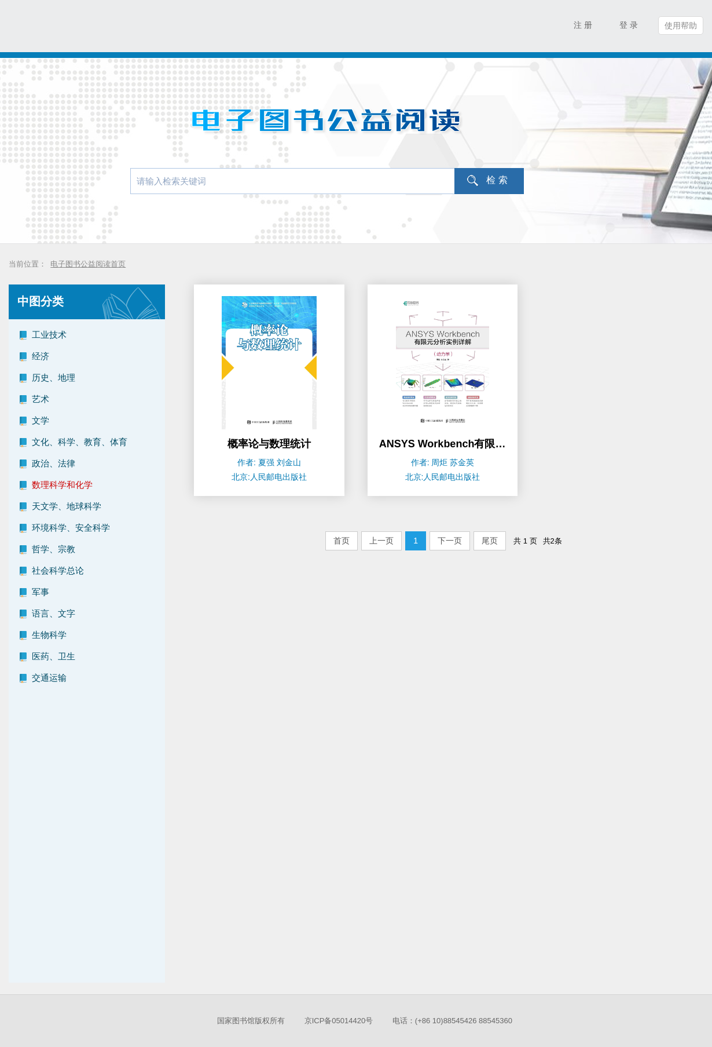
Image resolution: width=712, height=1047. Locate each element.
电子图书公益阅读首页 (88, 264)
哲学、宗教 (53, 549)
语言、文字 (53, 613)
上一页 (381, 540)
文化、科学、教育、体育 (79, 442)
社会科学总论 (58, 570)
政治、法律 (53, 463)
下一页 (450, 540)
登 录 (628, 25)
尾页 (490, 540)
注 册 (583, 25)
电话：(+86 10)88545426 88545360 (452, 1020)
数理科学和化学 (62, 485)
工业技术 (49, 335)
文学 (40, 420)
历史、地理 (53, 377)
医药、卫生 (53, 656)
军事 (40, 592)
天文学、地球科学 (66, 506)
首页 (341, 540)
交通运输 (49, 678)
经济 (40, 356)
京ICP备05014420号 (338, 1020)
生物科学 (49, 635)
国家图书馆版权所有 (251, 1020)
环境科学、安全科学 (71, 527)
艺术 (40, 399)
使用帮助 (681, 25)
